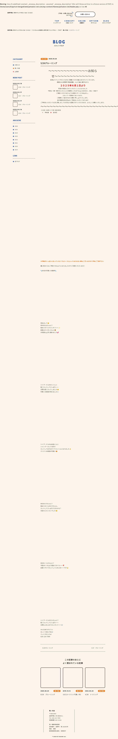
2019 (16, 150)
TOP (57, 22)
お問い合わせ (85, 14)
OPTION (93, 22)
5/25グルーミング (47, 648)
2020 (16, 146)
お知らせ (17, 65)
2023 (16, 136)
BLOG (106, 22)
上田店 (17, 71)
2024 (16, 133)
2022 (16, 139)
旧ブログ (17, 161)
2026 (16, 126)
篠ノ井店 (17, 68)
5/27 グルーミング (97, 648)
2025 (16, 129)
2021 (16, 143)
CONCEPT (69, 22)
